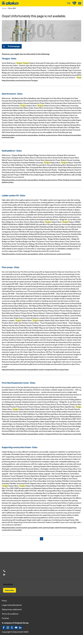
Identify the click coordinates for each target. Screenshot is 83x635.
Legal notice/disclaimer (12, 605)
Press (4, 600)
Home (4, 8)
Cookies (5, 618)
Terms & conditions (10, 613)
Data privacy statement (12, 609)
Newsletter (8, 584)
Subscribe (9, 590)
